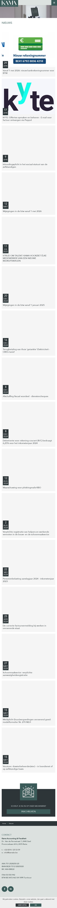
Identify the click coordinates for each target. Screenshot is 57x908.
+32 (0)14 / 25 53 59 (12, 850)
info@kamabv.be (11, 852)
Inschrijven (28, 811)
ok (36, 905)
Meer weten (22, 905)
